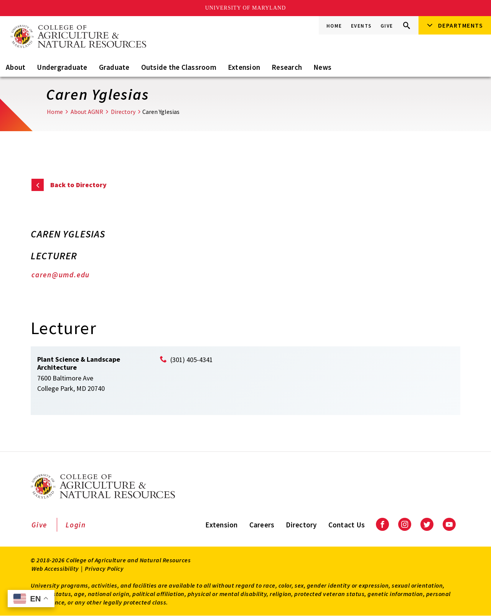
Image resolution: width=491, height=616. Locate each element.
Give (387, 26)
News (322, 67)
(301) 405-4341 (191, 359)
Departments (460, 25)
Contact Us (346, 524)
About (15, 67)
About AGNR (87, 111)
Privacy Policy (104, 568)
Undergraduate (62, 67)
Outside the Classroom (178, 67)
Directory (123, 111)
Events (361, 26)
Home (334, 26)
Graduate (114, 67)
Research (287, 67)
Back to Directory (78, 184)
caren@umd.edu (60, 274)
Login (76, 524)
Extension (244, 67)
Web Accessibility (55, 568)
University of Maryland (245, 8)
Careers (262, 524)
